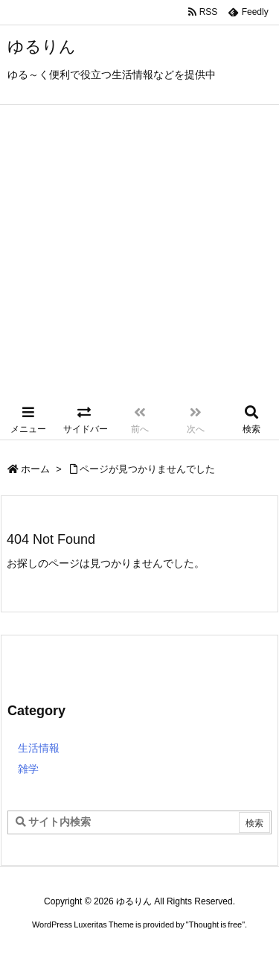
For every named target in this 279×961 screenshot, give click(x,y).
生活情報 (39, 748)
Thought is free (215, 924)
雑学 (28, 769)
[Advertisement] (139, 252)
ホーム (35, 469)
